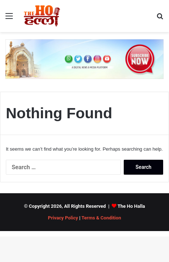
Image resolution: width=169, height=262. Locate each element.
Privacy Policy (63, 218)
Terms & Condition (101, 218)
